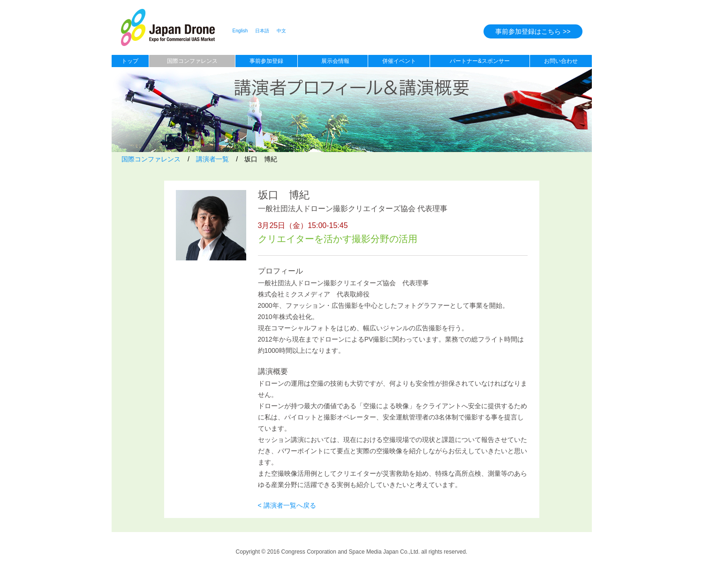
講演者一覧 (212, 159)
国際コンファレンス (192, 61)
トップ (129, 61)
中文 (281, 30)
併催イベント (399, 61)
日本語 (262, 30)
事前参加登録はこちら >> (532, 31)
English (240, 30)
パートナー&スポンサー (480, 61)
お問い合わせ (561, 61)
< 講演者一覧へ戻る (287, 505)
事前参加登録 (266, 61)
